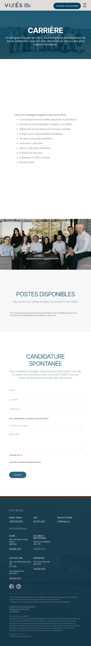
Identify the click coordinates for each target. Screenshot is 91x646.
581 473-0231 (39, 521)
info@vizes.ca (64, 521)
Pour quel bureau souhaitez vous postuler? (29, 424)
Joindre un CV (15, 461)
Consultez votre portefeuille (67, 6)
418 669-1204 (15, 549)
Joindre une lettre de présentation (25, 468)
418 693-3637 (15, 578)
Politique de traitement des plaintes (22, 606)
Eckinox (22, 634)
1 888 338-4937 (16, 521)
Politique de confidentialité (19, 609)
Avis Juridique (14, 611)
